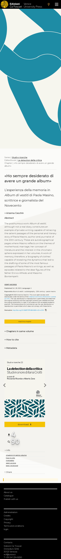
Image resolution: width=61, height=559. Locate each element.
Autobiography (30, 291)
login (6, 529)
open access (10, 284)
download (25, 424)
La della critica (30, 160)
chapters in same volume (16, 455)
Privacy (7, 522)
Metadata (10, 348)
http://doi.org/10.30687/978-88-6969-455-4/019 (28, 310)
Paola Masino (51, 291)
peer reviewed (12, 466)
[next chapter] (45, 385)
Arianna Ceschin (14, 213)
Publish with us (11, 499)
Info (7, 450)
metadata (10, 460)
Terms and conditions (14, 526)
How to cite (11, 340)
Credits (7, 515)
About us (8, 492)
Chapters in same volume (19, 331)
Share (8, 472)
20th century (40, 291)
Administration (10, 512)
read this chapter (24, 321)
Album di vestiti (17, 291)
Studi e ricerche (19, 157)
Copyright (8, 519)
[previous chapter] (4, 385)
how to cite (10, 458)
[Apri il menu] (56, 4)
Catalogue (9, 496)
